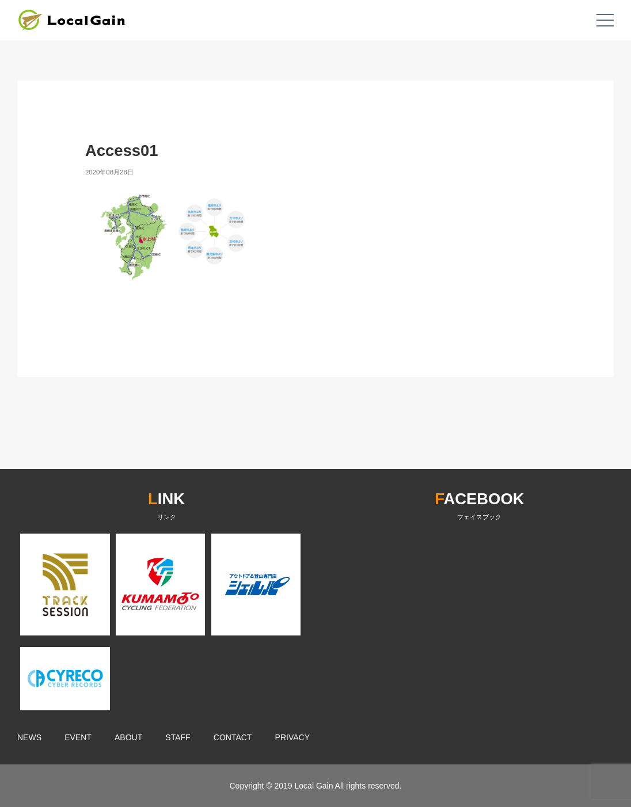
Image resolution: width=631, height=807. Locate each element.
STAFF (177, 737)
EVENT (78, 737)
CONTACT (233, 737)
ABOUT (128, 737)
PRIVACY (292, 737)
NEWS (29, 737)
